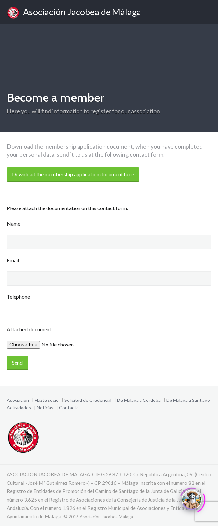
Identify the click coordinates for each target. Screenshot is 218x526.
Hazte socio (47, 400)
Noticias (45, 407)
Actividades (19, 407)
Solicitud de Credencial (87, 400)
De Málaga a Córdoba (139, 400)
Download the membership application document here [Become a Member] (73, 174)
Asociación (18, 400)
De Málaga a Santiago (188, 400)
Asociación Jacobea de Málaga (74, 12)
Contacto (69, 407)
